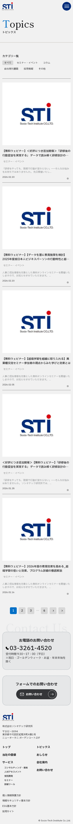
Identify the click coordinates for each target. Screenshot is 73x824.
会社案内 (42, 762)
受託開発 (8, 776)
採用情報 (28, 69)
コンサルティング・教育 (16, 767)
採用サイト (8, 811)
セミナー (8, 780)
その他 (42, 69)
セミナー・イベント (27, 63)
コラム (46, 63)
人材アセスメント (12, 771)
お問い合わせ (45, 770)
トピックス (43, 747)
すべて (7, 63)
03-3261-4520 (31, 648)
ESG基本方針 (9, 806)
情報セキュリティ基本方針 (16, 800)
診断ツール (9, 784)
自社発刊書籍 (11, 69)
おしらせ (42, 755)
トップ (6, 747)
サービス (7, 762)
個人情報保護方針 (11, 795)
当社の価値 (9, 755)
